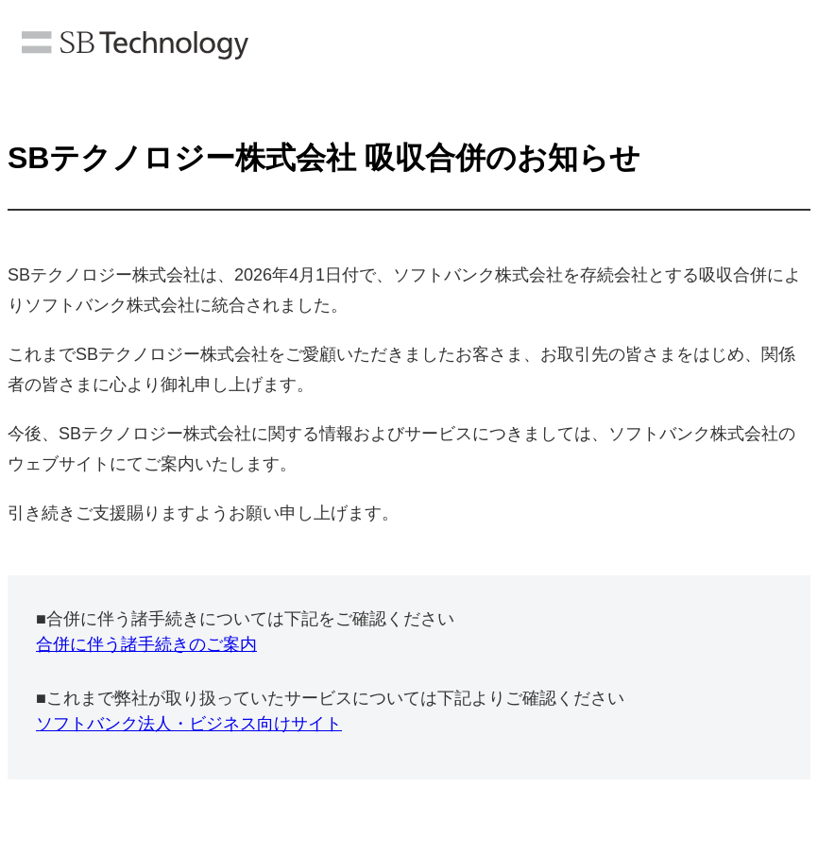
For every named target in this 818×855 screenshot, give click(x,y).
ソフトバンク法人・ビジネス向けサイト (189, 723)
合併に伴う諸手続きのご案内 (146, 644)
